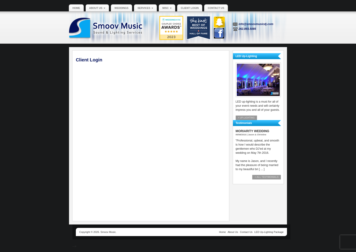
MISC (167, 8)
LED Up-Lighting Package (269, 232)
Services (145, 8)
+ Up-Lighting (246, 117)
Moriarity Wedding (252, 131)
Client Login (190, 8)
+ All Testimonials (267, 177)
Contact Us (216, 8)
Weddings (121, 8)
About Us (97, 8)
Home (76, 8)
